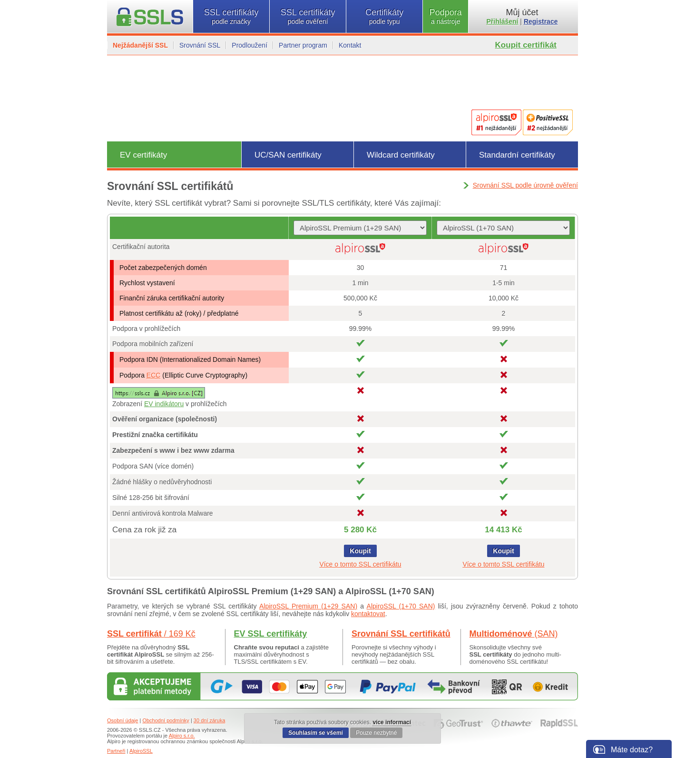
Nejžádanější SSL (140, 45)
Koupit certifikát (526, 45)
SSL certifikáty (231, 16)
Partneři (116, 751)
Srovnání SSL (199, 45)
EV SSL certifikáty (270, 633)
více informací (391, 722)
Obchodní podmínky (165, 720)
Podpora (445, 16)
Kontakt (350, 45)
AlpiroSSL (141, 751)
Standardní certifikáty (517, 155)
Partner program (303, 45)
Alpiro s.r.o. (182, 735)
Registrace (541, 21)
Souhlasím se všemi (315, 732)
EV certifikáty (143, 155)
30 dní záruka (209, 720)
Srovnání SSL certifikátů (401, 633)
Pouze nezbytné (376, 732)
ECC (154, 375)
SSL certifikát (151, 633)
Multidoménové (514, 633)
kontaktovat (368, 614)
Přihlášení (503, 21)
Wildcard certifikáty (401, 155)
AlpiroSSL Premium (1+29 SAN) (308, 606)
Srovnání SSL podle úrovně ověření (525, 185)
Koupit (360, 551)
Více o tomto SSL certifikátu (360, 564)
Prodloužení (249, 45)
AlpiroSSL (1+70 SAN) (401, 606)
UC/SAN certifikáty (288, 155)
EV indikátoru (164, 404)
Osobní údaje (122, 720)
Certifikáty (384, 16)
